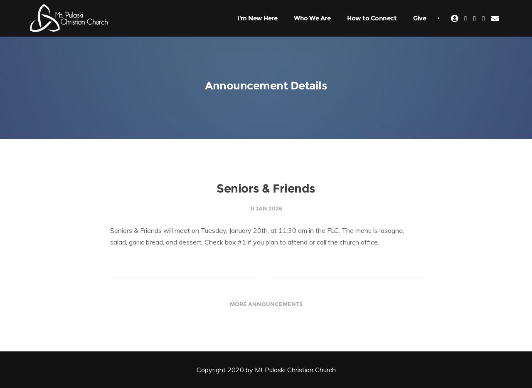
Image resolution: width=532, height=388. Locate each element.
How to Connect (372, 18)
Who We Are (312, 18)
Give (419, 18)
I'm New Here (257, 18)
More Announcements (266, 304)
